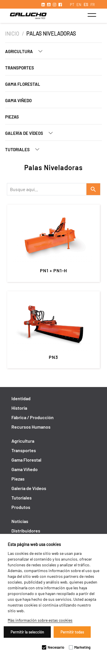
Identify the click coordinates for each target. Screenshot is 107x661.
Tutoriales (24, 149)
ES (86, 4)
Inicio (12, 33)
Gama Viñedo (18, 100)
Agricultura (26, 51)
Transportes (19, 67)
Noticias (19, 521)
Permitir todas (72, 632)
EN (78, 4)
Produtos (20, 507)
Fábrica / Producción (32, 417)
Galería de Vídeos (31, 133)
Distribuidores (25, 530)
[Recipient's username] (46, 189)
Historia (19, 408)
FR (92, 4)
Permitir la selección (27, 632)
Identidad (21, 398)
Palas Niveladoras (51, 33)
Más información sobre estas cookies (40, 620)
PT (72, 4)
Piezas (12, 116)
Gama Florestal (22, 84)
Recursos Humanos (31, 426)
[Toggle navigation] (92, 15)
